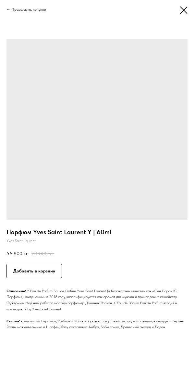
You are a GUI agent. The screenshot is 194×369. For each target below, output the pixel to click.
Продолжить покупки (28, 9)
